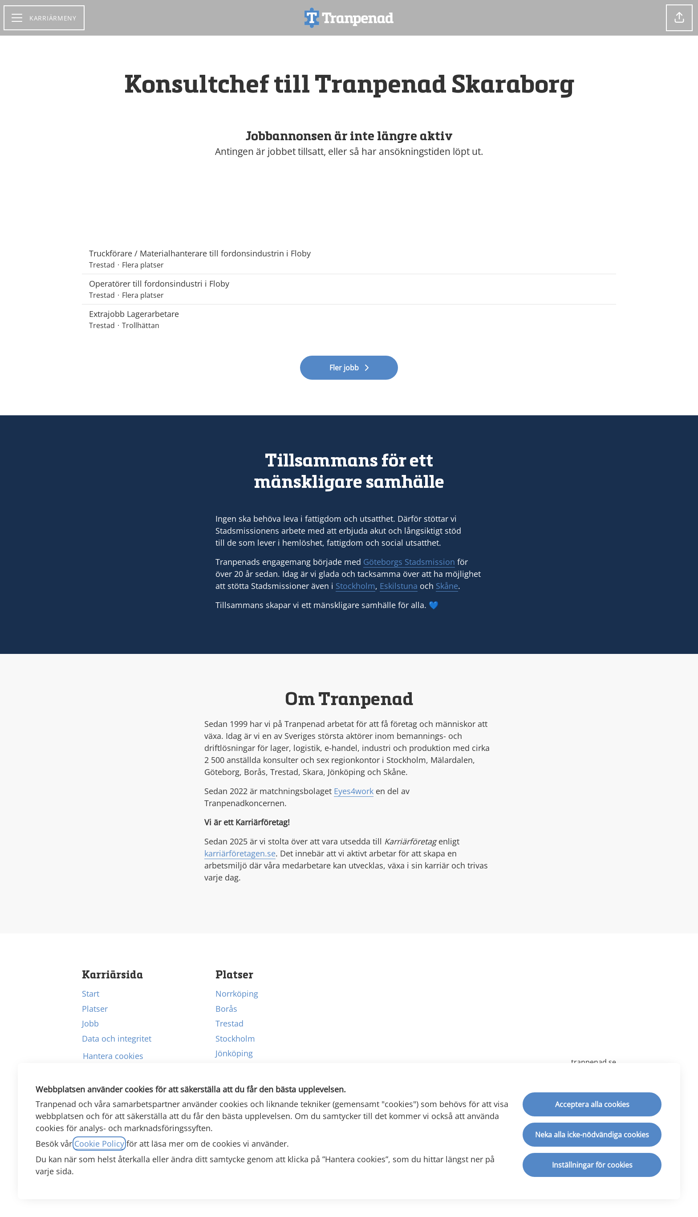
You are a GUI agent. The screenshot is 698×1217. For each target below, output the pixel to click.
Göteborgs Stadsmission (409, 561)
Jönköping (234, 1053)
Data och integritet (116, 1038)
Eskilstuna (399, 585)
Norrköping (236, 993)
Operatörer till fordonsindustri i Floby (349, 284)
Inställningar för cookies (592, 1165)
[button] (679, 17)
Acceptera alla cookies (592, 1104)
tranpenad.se (593, 1062)
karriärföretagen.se (240, 853)
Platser (95, 1008)
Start (90, 993)
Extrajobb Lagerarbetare (349, 314)
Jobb (90, 1023)
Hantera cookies (113, 1056)
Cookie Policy (99, 1143)
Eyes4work (353, 791)
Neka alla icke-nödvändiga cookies (592, 1135)
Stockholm (355, 585)
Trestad (229, 1023)
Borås (226, 1008)
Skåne (447, 585)
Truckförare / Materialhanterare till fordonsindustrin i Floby (349, 253)
